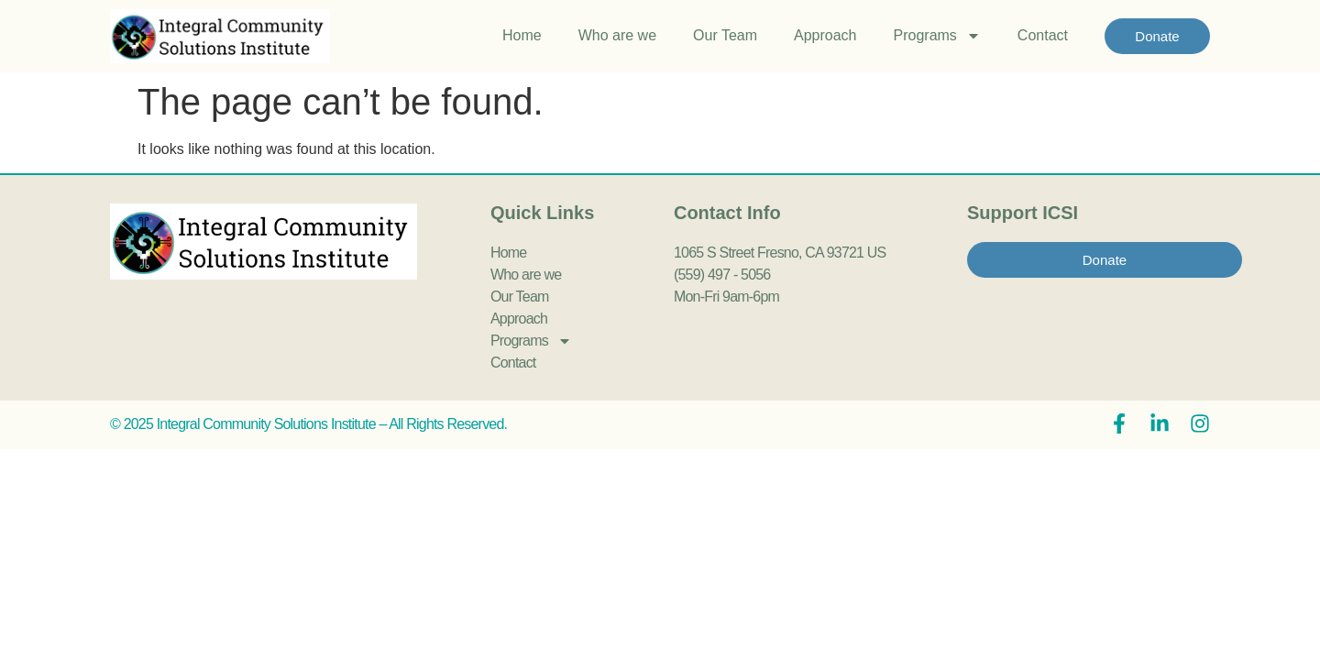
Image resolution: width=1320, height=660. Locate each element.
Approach (825, 35)
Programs (937, 35)
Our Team (725, 35)
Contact (1043, 35)
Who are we (617, 35)
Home (522, 35)
